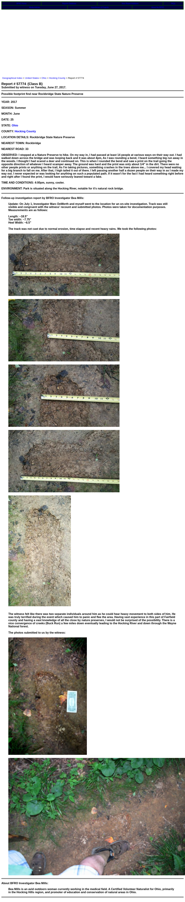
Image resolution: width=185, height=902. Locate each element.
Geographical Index (12, 78)
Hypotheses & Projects (100, 7)
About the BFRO (157, 7)
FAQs (173, 4)
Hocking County (57, 78)
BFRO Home (21, 4)
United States (32, 78)
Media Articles (34, 7)
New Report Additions (130, 4)
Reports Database (69, 4)
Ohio (44, 78)
